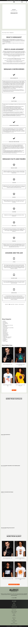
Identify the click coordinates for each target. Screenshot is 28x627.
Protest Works (5, 336)
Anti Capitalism (5, 322)
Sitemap (20, 626)
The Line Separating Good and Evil (7, 527)
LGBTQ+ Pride (5, 329)
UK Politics (4, 338)
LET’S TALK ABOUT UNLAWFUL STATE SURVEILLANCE (10, 465)
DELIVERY (14, 605)
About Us (14, 617)
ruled (7, 296)
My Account (14, 609)
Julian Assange (6, 40)
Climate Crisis (5, 326)
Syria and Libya (16, 109)
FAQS (14, 614)
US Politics (4, 340)
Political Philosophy (5, 334)
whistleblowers (8, 41)
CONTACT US (14, 607)
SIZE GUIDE (14, 601)
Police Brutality (5, 331)
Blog (5, 32)
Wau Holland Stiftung (18, 244)
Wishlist (14, 615)
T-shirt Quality (14, 620)
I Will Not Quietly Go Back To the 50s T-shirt (20, 385)
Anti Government (5, 323)
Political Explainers (5, 332)
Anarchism (4, 321)
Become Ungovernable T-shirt (7, 364)
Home (3, 32)
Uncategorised (5, 339)
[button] (14, 2)
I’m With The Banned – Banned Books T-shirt (20, 365)
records (10, 281)
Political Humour (5, 333)
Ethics (14, 622)
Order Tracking (14, 611)
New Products (5, 330)
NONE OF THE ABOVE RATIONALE (7, 492)
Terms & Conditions (14, 626)
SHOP (14, 603)
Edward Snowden (10, 128)
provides (15, 58)
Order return (14, 612)
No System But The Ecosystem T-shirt (20, 558)
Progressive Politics (5, 335)
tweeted (5, 147)
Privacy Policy (8, 626)
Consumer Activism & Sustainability (8, 327)
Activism (8, 32)
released (19, 267)
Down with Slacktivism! (5, 434)
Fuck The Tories (5, 328)
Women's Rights (5, 341)
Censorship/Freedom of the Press (8, 325)
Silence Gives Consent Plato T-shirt (8, 578)
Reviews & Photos (14, 623)
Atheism (4, 324)
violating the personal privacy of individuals (10, 151)
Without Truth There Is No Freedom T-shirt (20, 579)
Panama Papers (17, 145)
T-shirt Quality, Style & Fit (6, 337)
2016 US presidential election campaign (12, 106)
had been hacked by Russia (11, 114)
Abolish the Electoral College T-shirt (7, 385)
